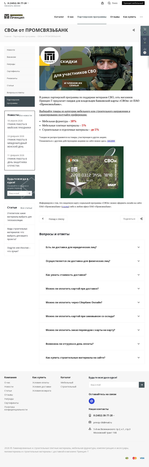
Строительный (68, 386)
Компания (10, 377)
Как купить (39, 377)
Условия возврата (41, 390)
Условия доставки (41, 386)
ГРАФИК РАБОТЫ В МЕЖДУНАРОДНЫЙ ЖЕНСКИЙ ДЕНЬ (17, 143)
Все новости (25, 115)
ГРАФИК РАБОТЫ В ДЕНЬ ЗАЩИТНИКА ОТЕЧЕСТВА (17, 162)
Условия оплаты (40, 382)
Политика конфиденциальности (16, 408)
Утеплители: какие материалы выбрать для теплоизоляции (19, 217)
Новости (8, 386)
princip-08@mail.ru (102, 422)
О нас (7, 382)
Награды (9, 398)
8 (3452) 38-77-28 (102, 415)
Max (92, 401)
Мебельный (67, 382)
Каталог (66, 377)
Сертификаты (11, 402)
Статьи (8, 390)
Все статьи (26, 207)
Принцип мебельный (133, 3)
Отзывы (8, 394)
